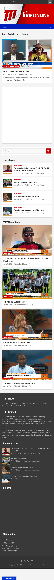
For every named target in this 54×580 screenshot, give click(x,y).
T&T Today (18, 165)
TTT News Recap (12, 222)
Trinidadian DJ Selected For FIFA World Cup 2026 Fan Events (31, 169)
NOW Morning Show (11, 66)
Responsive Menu (50, 2)
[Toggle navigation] (5, 26)
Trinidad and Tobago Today (34, 173)
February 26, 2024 (9, 74)
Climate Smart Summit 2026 (26, 196)
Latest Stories (10, 443)
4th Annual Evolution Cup (25, 182)
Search (48, 151)
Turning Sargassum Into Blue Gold (29, 210)
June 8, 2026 (18, 173)
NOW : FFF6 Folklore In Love (16, 71)
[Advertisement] (27, 115)
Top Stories (9, 160)
